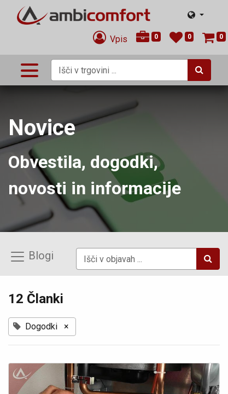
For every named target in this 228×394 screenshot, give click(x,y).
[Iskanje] (199, 70)
